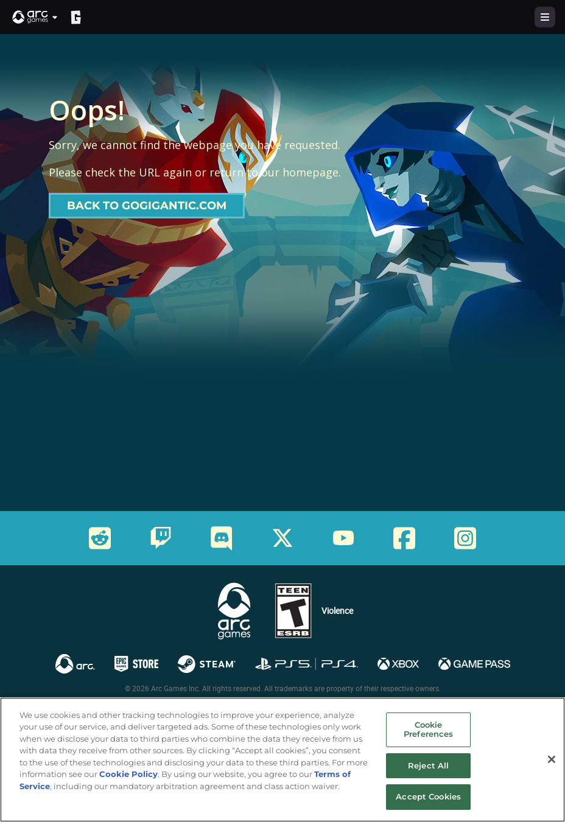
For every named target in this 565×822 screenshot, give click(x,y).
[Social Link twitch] (161, 538)
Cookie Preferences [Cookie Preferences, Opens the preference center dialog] (428, 729)
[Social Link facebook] (404, 538)
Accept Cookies (428, 797)
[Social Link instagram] (465, 538)
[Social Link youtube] (343, 538)
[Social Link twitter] (282, 538)
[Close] (551, 759)
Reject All (428, 765)
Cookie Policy (128, 774)
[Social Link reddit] (100, 538)
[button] (35, 17)
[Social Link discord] (222, 538)
